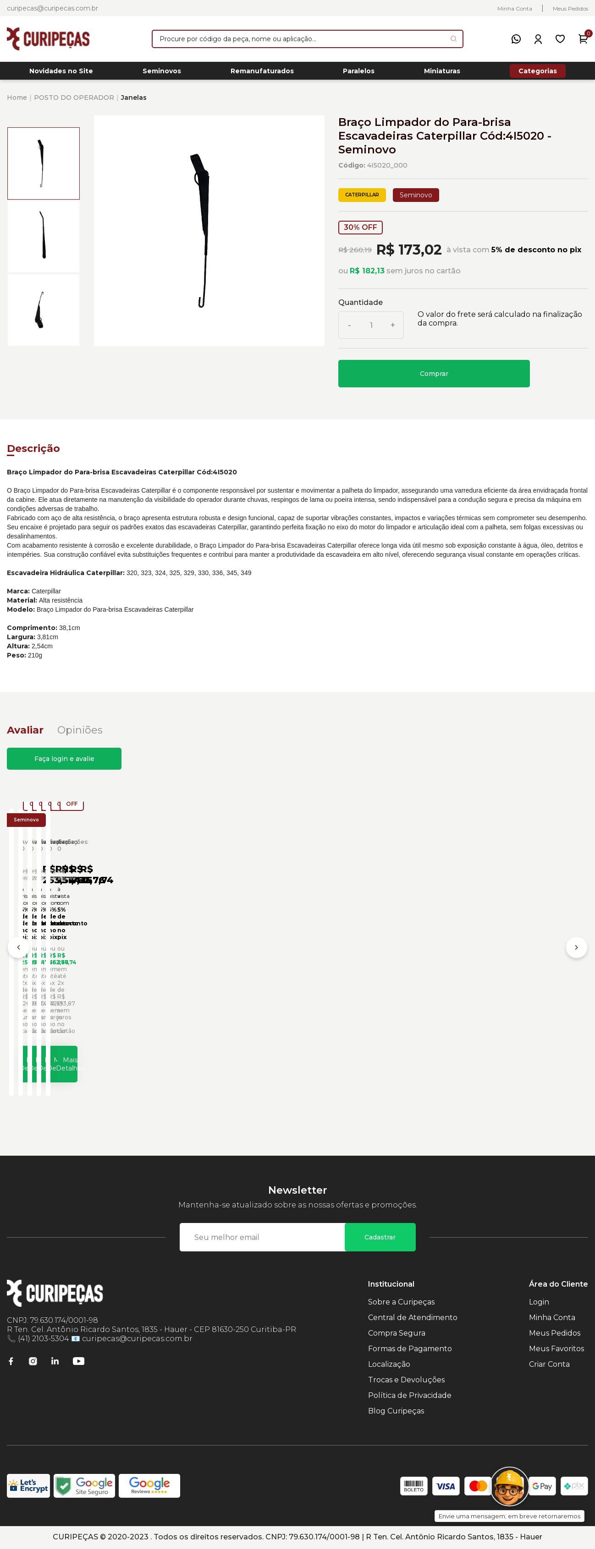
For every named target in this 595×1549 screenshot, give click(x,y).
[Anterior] (18, 952)
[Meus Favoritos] (560, 39)
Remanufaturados (262, 74)
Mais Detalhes (86, 1060)
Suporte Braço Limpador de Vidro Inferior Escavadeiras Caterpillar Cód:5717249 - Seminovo (220, 968)
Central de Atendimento (412, 1318)
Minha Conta (514, 8)
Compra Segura (396, 1334)
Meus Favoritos (556, 1349)
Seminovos (162, 74)
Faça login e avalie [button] (64, 764)
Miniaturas (442, 74)
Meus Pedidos (570, 8)
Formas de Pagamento (410, 1349)
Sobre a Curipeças (401, 1303)
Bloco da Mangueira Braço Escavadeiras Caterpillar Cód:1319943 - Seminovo (369, 968)
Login (539, 1303)
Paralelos (359, 74)
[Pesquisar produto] (454, 39)
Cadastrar (380, 1238)
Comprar (434, 379)
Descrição (33, 453)
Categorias (537, 73)
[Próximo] (577, 952)
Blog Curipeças (396, 1412)
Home (17, 102)
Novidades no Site (61, 74)
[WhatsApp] (516, 38)
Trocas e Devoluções (406, 1380)
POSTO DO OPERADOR (74, 102)
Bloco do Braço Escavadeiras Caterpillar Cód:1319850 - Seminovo (508, 968)
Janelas (134, 102)
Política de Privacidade (410, 1396)
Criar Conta (549, 1365)
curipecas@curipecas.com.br (52, 8)
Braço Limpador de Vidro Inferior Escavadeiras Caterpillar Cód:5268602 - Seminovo (75, 968)
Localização (389, 1365)
